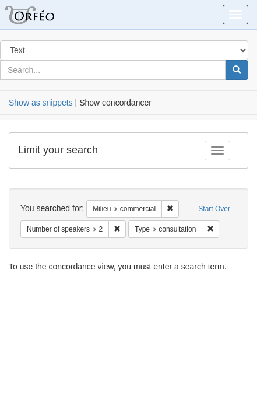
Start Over (214, 209)
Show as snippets (41, 102)
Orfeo (43, 14)
